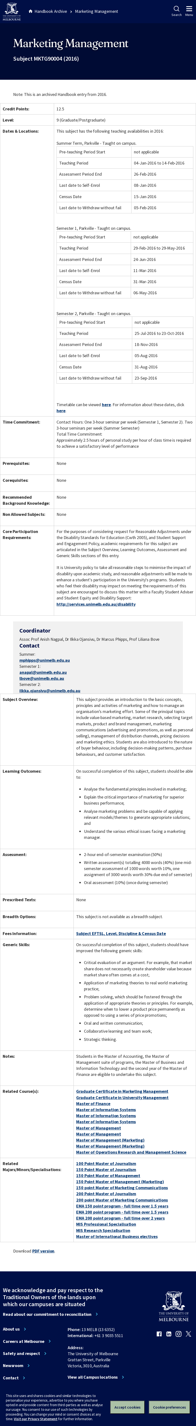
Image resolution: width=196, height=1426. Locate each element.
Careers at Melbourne (23, 1341)
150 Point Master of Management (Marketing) (120, 1181)
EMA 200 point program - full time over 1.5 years (122, 1212)
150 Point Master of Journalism (106, 1169)
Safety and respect (21, 1353)
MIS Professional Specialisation (106, 1224)
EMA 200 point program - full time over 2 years (120, 1218)
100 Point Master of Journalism (106, 1163)
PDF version (43, 1251)
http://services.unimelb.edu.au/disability (96, 604)
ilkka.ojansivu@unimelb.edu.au (49, 691)
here (106, 404)
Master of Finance (93, 1103)
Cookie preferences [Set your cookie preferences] (169, 1407)
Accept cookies (127, 1407)
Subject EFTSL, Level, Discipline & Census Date (121, 933)
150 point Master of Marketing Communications (122, 1187)
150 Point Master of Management (108, 1175)
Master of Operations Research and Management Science (131, 1152)
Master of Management (98, 1128)
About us (11, 1329)
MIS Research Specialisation (103, 1230)
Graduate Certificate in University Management (122, 1097)
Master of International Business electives (116, 1236)
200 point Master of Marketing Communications (122, 1200)
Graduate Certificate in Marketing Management (122, 1091)
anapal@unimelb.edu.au (43, 672)
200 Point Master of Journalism (106, 1193)
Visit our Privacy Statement (35, 1419)
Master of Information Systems (106, 1109)
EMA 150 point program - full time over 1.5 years (122, 1206)
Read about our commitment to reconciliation (47, 1314)
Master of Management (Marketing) (110, 1140)
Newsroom (13, 1365)
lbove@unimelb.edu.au (41, 678)
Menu (189, 11)
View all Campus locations (93, 1377)
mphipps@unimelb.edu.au (44, 660)
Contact (11, 1378)
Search (176, 11)
